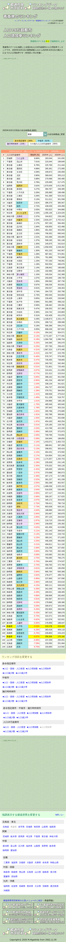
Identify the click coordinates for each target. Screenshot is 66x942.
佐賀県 (14, 886)
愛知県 (13, 850)
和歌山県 (54, 862)
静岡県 (6, 850)
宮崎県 (45, 886)
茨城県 (6, 836)
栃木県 (13, 836)
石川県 (21, 846)
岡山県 (22, 872)
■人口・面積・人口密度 (14, 668)
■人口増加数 (32, 668)
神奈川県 (53, 836)
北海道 (6, 827)
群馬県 (21, 836)
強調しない (59, 815)
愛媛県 (6, 876)
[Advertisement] (33, 93)
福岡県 (6, 886)
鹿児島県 (54, 886)
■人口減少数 (8, 673)
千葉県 (37, 836)
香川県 (53, 872)
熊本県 (30, 886)
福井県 (29, 846)
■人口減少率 (22, 673)
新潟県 (6, 846)
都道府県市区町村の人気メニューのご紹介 (23, 900)
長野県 (45, 846)
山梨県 (37, 846)
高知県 (14, 876)
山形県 (45, 827)
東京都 (45, 836)
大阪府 (30, 862)
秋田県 (37, 827)
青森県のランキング (43, 21)
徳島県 (45, 872)
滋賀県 (14, 862)
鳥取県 (6, 872)
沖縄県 (6, 890)
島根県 (14, 872)
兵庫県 (38, 862)
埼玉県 (29, 836)
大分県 (38, 886)
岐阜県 (52, 846)
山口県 (38, 872)
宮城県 (29, 827)
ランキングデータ (27, 21)
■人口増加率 (45, 668)
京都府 (22, 862)
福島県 (52, 827)
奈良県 (45, 862)
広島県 (30, 872)
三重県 (6, 862)
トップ (17, 21)
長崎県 (22, 886)
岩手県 (21, 827)
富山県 (13, 846)
